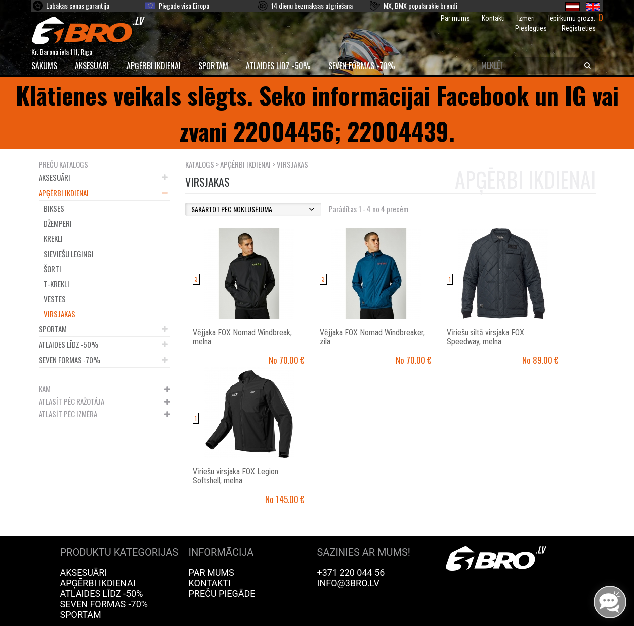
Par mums (455, 18)
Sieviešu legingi (69, 253)
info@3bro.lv (348, 583)
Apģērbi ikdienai (153, 66)
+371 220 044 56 (351, 572)
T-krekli (56, 283)
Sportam (213, 66)
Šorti (52, 268)
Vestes (55, 298)
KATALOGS (199, 164)
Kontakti (493, 18)
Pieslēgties (531, 28)
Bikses (54, 208)
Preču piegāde (222, 593)
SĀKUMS (44, 66)
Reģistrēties (579, 28)
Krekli (53, 238)
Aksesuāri (92, 66)
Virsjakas (59, 313)
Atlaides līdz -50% (278, 66)
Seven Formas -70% (361, 66)
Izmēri (526, 18)
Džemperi (58, 223)
